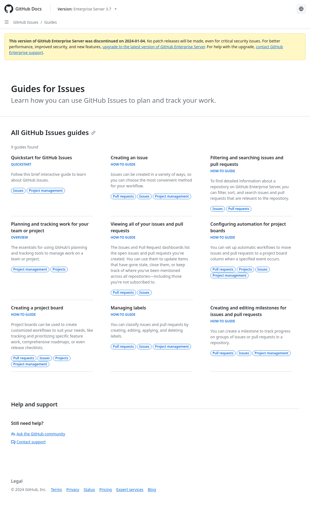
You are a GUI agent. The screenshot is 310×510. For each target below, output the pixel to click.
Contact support (28, 441)
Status (89, 489)
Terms (56, 489)
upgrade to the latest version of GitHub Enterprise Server (153, 46)
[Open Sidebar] (6, 22)
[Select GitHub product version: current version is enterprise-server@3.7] (87, 9)
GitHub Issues (26, 22)
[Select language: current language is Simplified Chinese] (301, 8)
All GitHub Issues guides (53, 132)
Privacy (72, 489)
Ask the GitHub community (38, 433)
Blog (152, 489)
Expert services (129, 489)
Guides (50, 22)
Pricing (105, 489)
